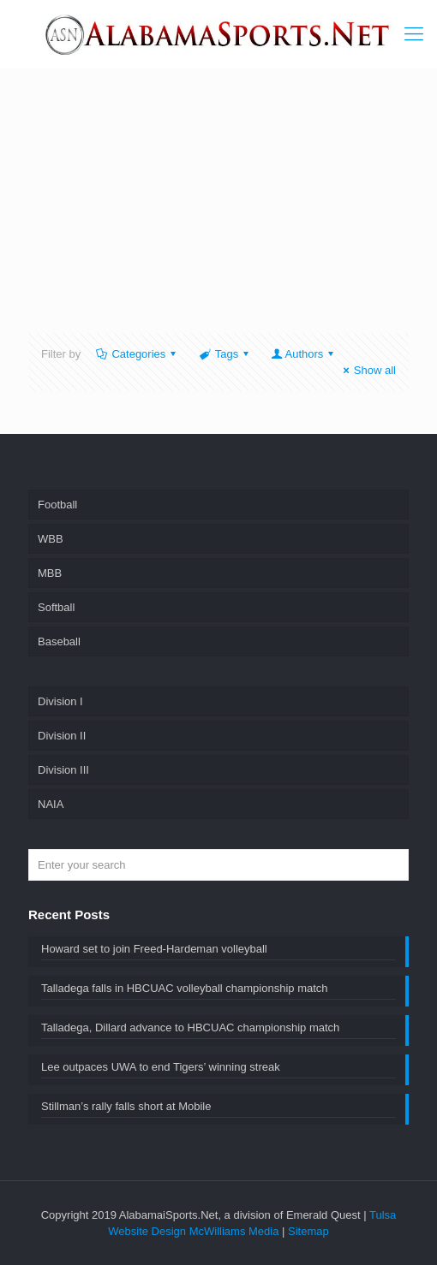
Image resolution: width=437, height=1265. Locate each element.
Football (57, 504)
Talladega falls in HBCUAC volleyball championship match (184, 988)
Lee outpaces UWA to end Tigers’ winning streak (160, 1066)
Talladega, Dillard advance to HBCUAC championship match (190, 1027)
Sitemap (308, 1231)
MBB (50, 573)
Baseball (59, 641)
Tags (225, 353)
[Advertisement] (234, 211)
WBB (50, 538)
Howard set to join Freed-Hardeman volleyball (154, 948)
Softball (56, 607)
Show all (367, 370)
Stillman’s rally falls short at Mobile (126, 1106)
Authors (303, 353)
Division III (63, 769)
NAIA (50, 804)
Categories (137, 353)
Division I (60, 701)
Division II (62, 735)
